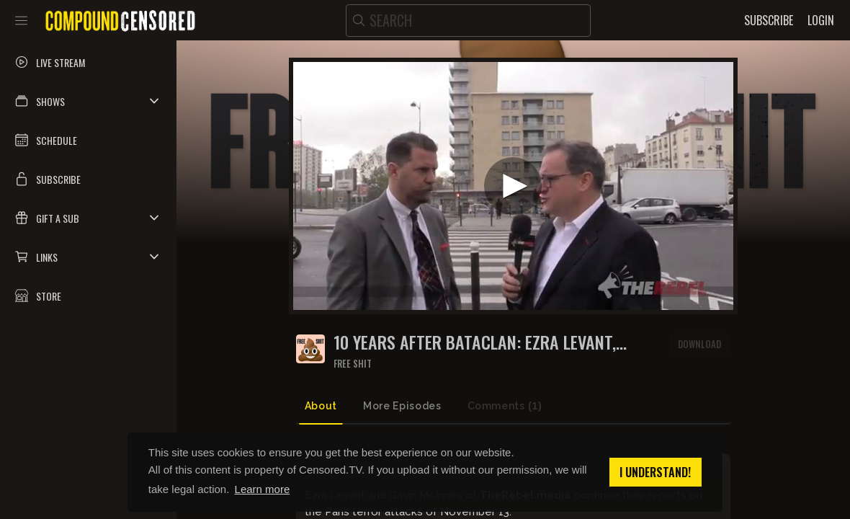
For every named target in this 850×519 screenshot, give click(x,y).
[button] (88, 101)
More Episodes (402, 406)
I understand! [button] (655, 472)
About (321, 406)
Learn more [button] (262, 489)
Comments (505, 406)
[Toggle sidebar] (21, 20)
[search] (468, 20)
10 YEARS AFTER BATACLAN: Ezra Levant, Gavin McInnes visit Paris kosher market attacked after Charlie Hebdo (489, 342)
